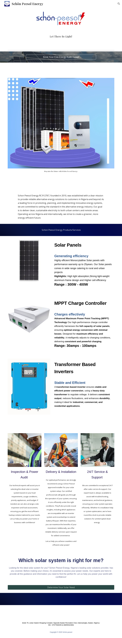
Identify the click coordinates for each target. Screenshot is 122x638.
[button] (119, 4)
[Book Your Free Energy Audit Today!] (61, 57)
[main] (61, 36)
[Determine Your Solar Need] (61, 587)
